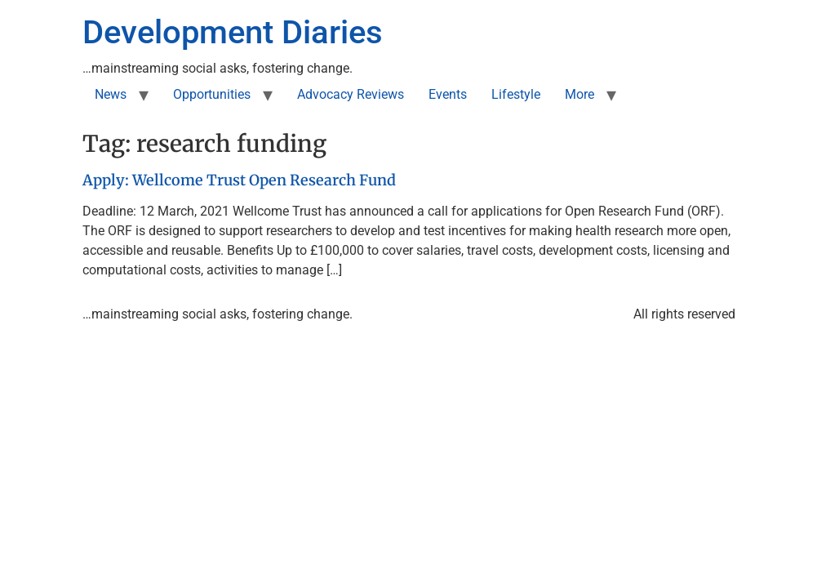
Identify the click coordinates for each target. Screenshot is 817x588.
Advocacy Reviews (350, 94)
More (579, 94)
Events (447, 94)
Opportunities (212, 94)
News (111, 94)
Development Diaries (232, 32)
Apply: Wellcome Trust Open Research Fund (239, 180)
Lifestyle (515, 94)
